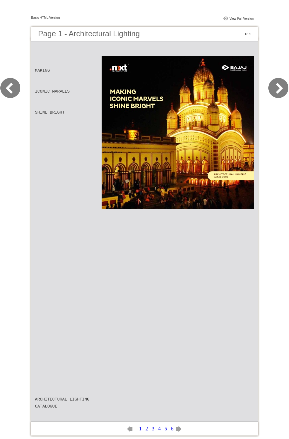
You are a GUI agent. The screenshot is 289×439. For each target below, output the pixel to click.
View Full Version (241, 18)
